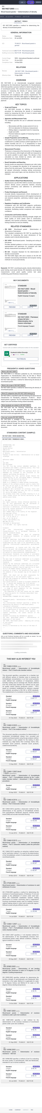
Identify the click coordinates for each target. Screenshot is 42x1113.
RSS (32, 1110)
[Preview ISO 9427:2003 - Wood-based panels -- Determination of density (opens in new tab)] (12, 307)
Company (18, 1110)
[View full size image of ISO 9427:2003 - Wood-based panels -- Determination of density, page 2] (10, 294)
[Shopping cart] (31, 2)
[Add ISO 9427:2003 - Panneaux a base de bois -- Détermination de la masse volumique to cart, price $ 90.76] (30, 335)
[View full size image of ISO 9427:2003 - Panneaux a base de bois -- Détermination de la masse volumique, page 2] (10, 322)
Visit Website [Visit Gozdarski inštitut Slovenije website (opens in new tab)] (21, 359)
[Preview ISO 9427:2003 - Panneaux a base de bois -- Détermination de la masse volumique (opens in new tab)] (12, 335)
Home (10, 1110)
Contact (25, 1110)
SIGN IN (38, 2)
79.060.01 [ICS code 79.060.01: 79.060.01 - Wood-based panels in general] (18, 17)
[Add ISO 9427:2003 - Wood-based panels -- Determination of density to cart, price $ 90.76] (30, 307)
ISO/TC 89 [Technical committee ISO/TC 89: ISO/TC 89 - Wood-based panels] (26, 17)
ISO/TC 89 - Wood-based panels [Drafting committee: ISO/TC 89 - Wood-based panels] (24, 53)
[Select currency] (22, 2)
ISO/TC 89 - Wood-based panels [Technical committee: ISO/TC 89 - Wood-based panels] (24, 51)
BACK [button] (2, 17)
